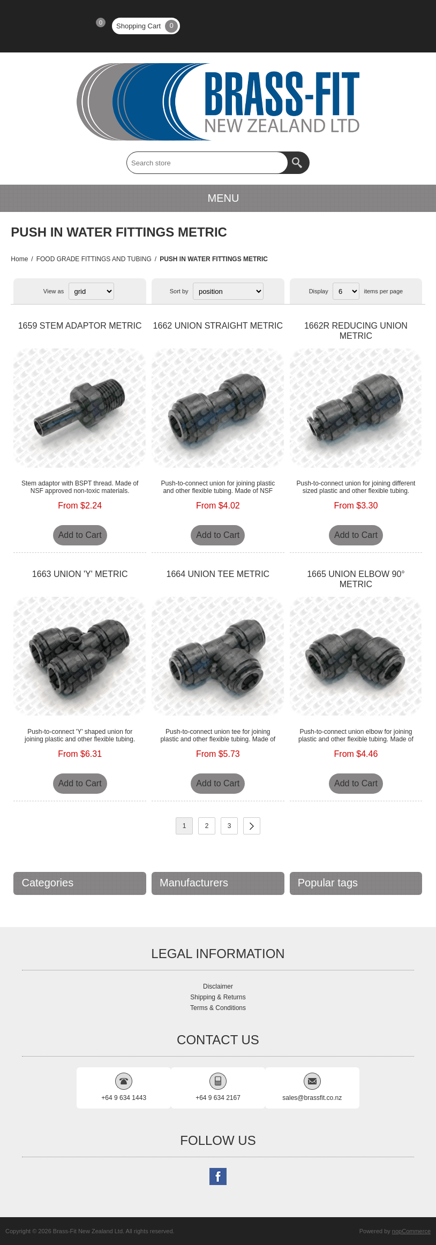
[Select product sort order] (228, 291)
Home (19, 259)
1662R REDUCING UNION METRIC (356, 330)
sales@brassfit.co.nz (312, 1098)
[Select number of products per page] (346, 291)
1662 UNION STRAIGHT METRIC (218, 325)
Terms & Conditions (218, 1008)
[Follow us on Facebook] (218, 1176)
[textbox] (207, 162)
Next (251, 825)
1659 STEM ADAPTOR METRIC (80, 325)
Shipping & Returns (217, 997)
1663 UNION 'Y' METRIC (80, 574)
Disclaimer (218, 986)
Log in (59, 26)
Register (31, 26)
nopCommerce (411, 1231)
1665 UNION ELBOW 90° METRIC (355, 579)
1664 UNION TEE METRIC (217, 574)
